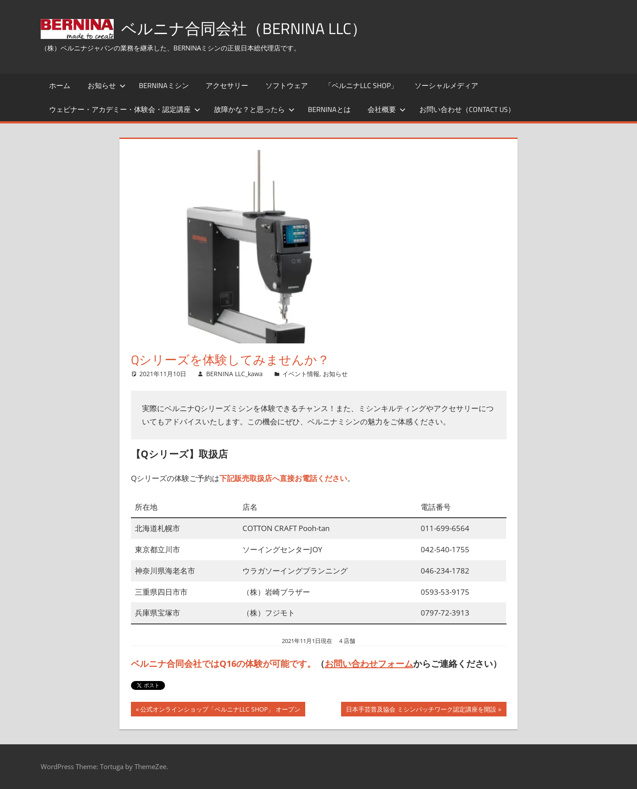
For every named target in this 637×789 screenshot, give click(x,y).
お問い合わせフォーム (369, 664)
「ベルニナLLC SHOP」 (361, 85)
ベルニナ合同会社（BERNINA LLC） (246, 28)
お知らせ (107, 85)
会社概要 (387, 109)
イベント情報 (300, 373)
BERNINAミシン (164, 85)
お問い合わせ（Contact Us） (467, 109)
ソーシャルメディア (446, 85)
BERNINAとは (329, 109)
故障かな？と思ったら (254, 109)
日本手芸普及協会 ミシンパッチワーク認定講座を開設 (420, 710)
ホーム (59, 85)
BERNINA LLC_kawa (234, 373)
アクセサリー (227, 85)
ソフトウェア (286, 85)
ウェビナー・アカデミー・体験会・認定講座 (124, 109)
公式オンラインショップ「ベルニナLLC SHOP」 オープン (220, 710)
